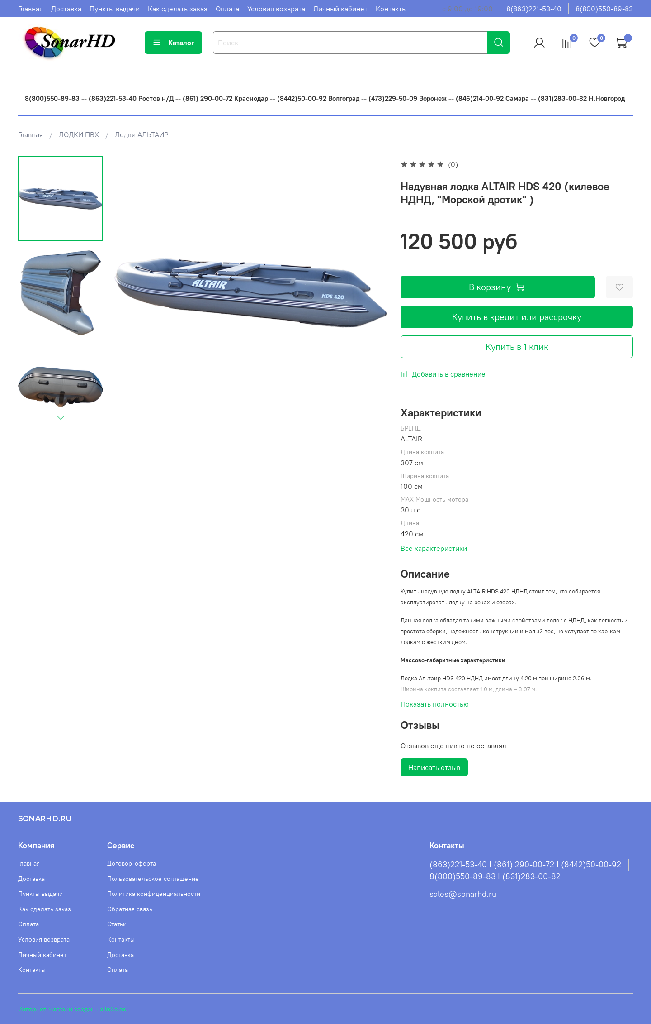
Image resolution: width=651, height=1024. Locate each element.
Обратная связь (129, 909)
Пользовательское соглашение (153, 879)
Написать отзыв (434, 767)
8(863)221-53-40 (533, 8)
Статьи (117, 924)
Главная (30, 8)
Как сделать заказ (178, 8)
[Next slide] (60, 417)
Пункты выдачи (115, 8)
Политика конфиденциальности (153, 894)
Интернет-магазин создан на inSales (72, 1009)
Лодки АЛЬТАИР (142, 134)
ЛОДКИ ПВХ (79, 134)
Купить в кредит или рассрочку (516, 316)
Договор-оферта (131, 863)
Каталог (173, 42)
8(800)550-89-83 (604, 8)
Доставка (66, 8)
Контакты (391, 8)
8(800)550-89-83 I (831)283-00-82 (495, 876)
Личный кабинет (340, 8)
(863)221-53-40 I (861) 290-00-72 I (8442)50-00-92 (525, 865)
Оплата (227, 8)
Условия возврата (276, 8)
